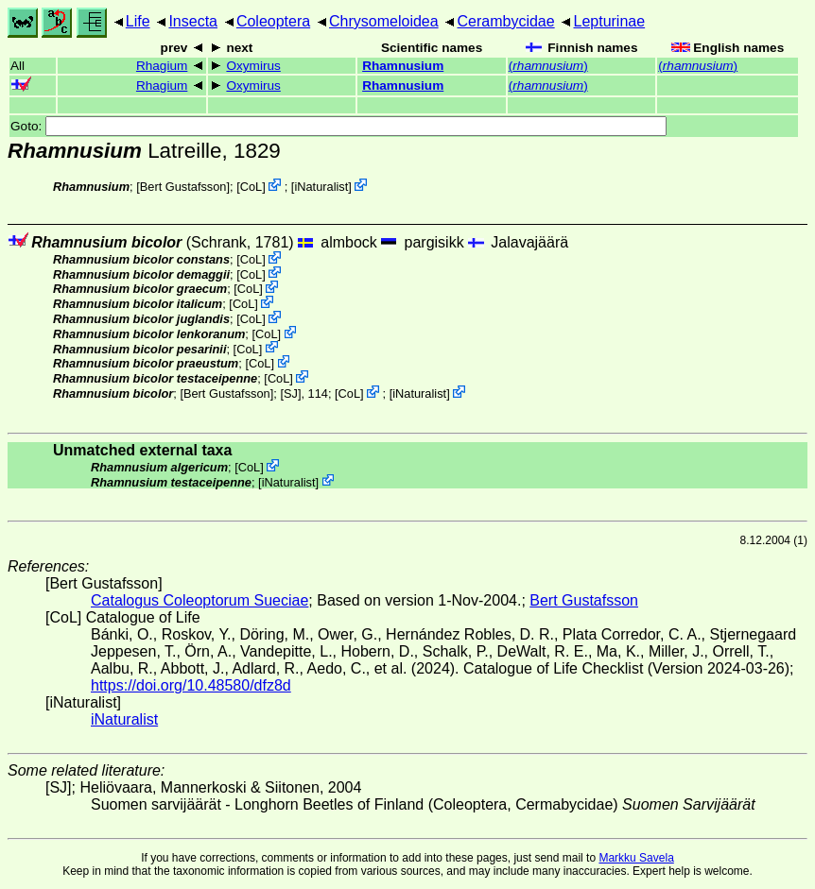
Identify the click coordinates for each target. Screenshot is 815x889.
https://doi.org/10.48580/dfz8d (191, 685)
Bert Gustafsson (183, 187)
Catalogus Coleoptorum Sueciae (199, 600)
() (548, 66)
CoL (251, 187)
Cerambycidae (505, 21)
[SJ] (290, 393)
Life (138, 21)
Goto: (338, 126)
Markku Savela (635, 857)
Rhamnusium (402, 66)
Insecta (192, 21)
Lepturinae (610, 21)
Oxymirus (253, 66)
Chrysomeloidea (384, 21)
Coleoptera (273, 21)
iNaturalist (321, 187)
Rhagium (161, 66)
